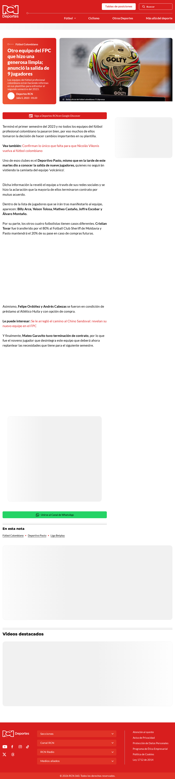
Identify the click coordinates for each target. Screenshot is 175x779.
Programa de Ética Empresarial (150, 748)
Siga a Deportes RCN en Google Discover (54, 115)
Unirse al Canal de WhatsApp (54, 514)
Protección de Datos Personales (151, 743)
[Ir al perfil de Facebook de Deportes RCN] (12, 747)
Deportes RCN (24, 93)
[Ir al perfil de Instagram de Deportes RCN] (20, 747)
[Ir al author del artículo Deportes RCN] (11, 95)
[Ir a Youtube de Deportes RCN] (5, 747)
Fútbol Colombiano (13, 535)
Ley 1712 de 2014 (143, 759)
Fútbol (68, 18)
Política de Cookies (143, 754)
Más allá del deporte (159, 18)
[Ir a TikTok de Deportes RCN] (27, 747)
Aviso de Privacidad (144, 737)
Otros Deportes (122, 18)
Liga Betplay (58, 535)
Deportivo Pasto (37, 535)
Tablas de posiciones (118, 6)
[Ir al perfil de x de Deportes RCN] (4, 755)
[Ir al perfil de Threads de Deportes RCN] (12, 755)
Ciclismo (93, 18)
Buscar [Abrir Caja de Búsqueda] (148, 6)
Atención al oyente (143, 732)
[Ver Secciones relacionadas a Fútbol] (75, 18)
